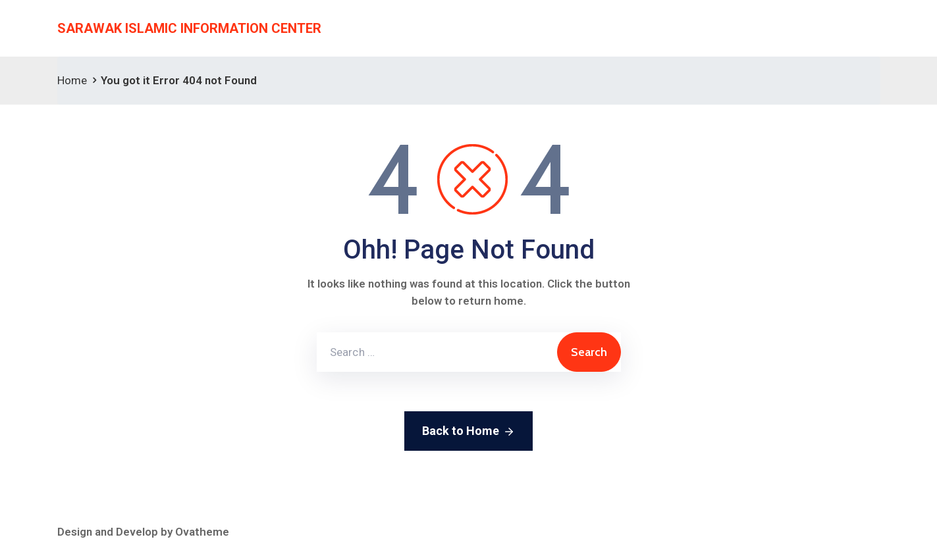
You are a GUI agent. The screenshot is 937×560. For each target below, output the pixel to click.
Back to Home (468, 432)
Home (72, 80)
